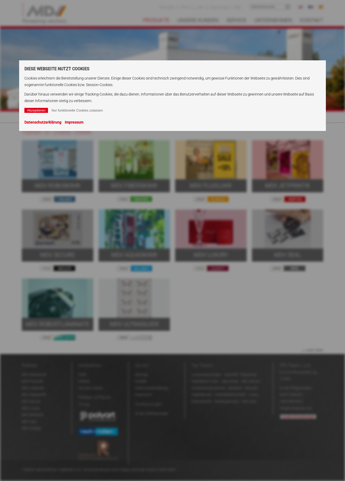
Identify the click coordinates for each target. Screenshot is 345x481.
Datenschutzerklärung (42, 122)
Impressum (74, 122)
